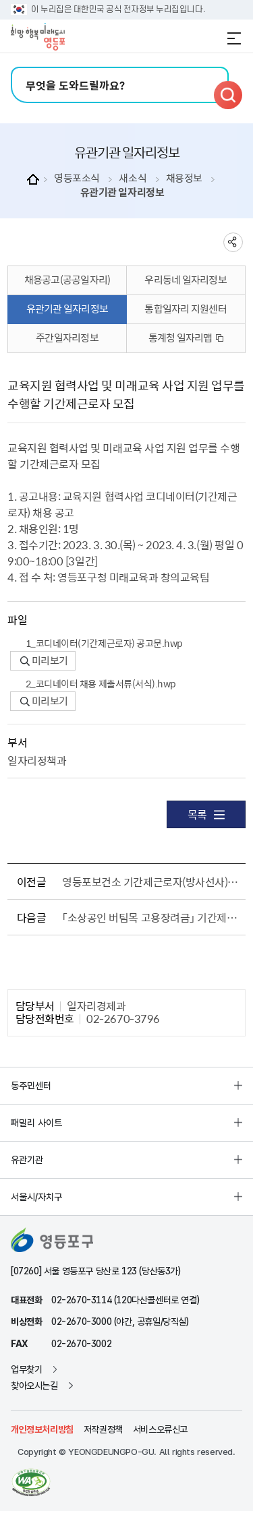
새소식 (132, 178)
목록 (206, 814)
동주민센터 (31, 1085)
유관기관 (27, 1159)
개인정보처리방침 (42, 1429)
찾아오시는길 (34, 1385)
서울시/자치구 (36, 1196)
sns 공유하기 (233, 242)
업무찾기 (26, 1369)
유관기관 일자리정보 (122, 192)
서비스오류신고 (160, 1429)
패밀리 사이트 (36, 1122)
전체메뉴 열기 (234, 38)
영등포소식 (77, 178)
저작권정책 (103, 1429)
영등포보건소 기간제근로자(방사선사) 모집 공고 (151, 881)
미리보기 (44, 660)
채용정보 (184, 178)
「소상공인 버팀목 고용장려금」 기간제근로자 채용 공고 (151, 917)
